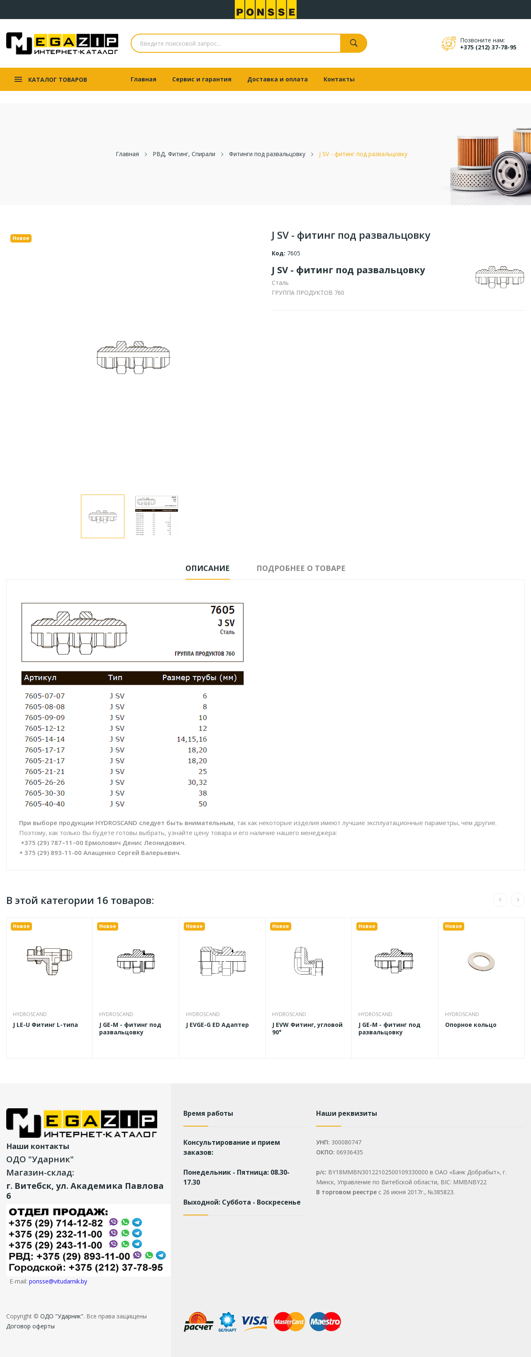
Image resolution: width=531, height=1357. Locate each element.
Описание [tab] (207, 568)
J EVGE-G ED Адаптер (217, 1025)
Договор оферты (30, 1326)
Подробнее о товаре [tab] (301, 568)
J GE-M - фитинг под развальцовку (130, 1028)
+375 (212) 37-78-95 (488, 47)
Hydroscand (30, 1014)
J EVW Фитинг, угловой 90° (307, 1028)
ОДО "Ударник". (62, 1316)
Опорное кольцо (471, 1025)
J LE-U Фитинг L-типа (45, 1025)
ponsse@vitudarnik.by (58, 1281)
